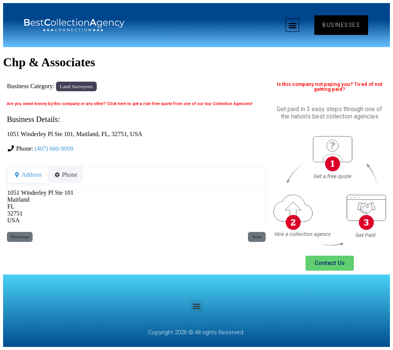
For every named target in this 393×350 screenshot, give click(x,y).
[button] (292, 25)
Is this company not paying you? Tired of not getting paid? (329, 86)
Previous (20, 237)
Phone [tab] (70, 174)
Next (257, 237)
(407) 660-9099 (54, 148)
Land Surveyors (76, 86)
